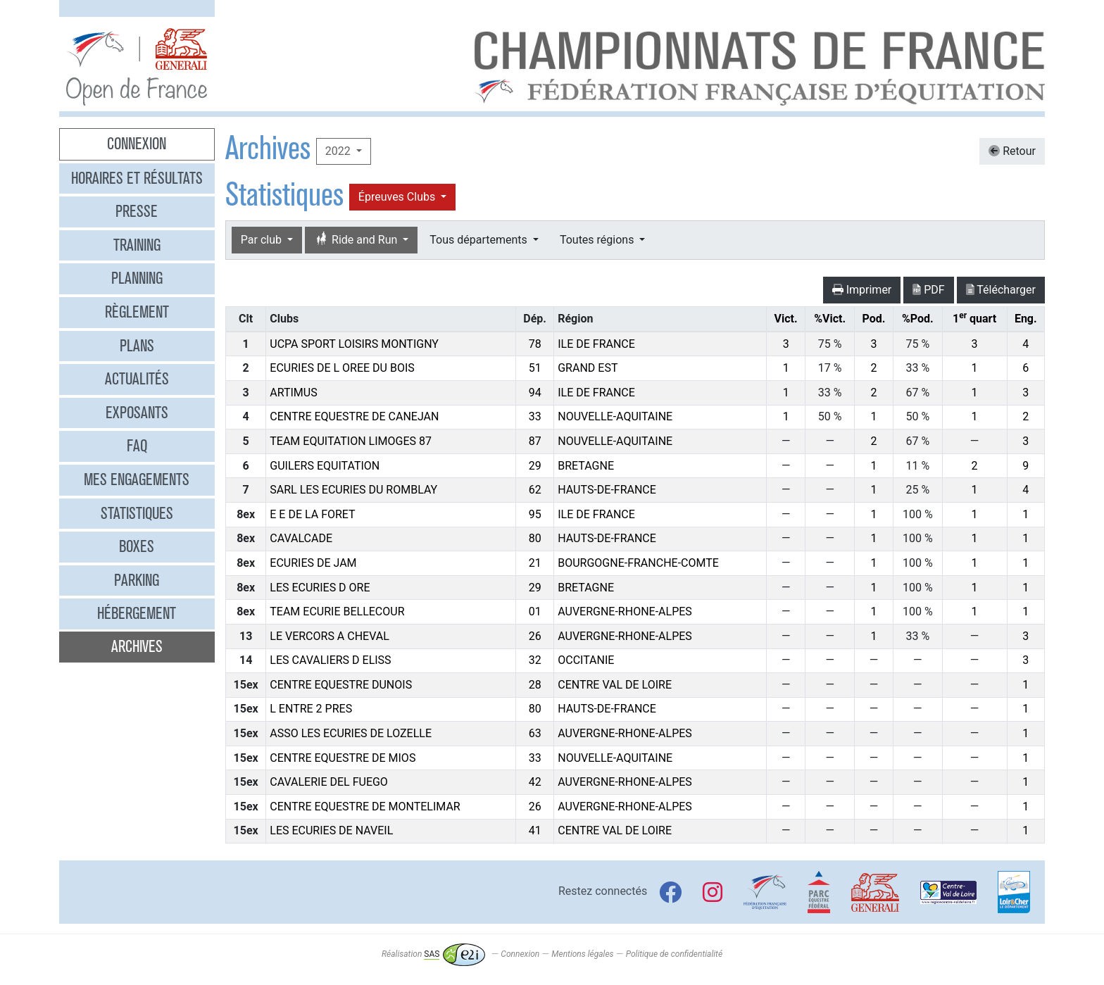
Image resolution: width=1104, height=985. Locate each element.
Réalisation (433, 954)
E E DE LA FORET (312, 514)
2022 (339, 151)
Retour (1012, 151)
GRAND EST (587, 368)
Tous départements (479, 239)
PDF (928, 289)
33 (535, 416)
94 (535, 392)
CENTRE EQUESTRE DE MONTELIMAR (365, 806)
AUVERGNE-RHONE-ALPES (625, 611)
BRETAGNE (586, 465)
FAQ (137, 446)
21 (535, 563)
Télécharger (1001, 289)
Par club (262, 239)
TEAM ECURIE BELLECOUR (337, 611)
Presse (136, 211)
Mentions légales (582, 954)
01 (535, 611)
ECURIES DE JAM (313, 563)
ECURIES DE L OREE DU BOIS (342, 368)
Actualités (137, 379)
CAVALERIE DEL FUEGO (329, 782)
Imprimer (862, 289)
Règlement (137, 312)
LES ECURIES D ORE (320, 587)
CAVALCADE (301, 538)
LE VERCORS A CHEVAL (329, 636)
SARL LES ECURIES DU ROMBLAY (353, 489)
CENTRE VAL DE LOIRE (615, 684)
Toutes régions (598, 239)
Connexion (136, 143)
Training (137, 245)
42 (535, 782)
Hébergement (136, 613)
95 (535, 514)
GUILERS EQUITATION (325, 465)
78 (535, 344)
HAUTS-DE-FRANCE (607, 489)
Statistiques (137, 513)
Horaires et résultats (137, 178)
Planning (137, 278)
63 (535, 733)
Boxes (136, 546)
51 (535, 368)
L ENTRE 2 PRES (311, 708)
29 (535, 465)
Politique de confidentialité (674, 954)
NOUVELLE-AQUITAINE (615, 416)
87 (535, 441)
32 (535, 660)
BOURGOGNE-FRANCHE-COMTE (638, 563)
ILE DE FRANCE (596, 344)
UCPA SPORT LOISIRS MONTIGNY (354, 344)
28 (535, 684)
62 (535, 489)
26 (535, 636)
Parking (136, 580)
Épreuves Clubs (398, 196)
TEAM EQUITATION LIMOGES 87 (351, 441)
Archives (137, 646)
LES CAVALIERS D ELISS (330, 660)
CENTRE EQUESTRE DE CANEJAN (354, 416)
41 (535, 830)
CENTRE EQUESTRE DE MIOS (342, 758)
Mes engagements (136, 479)
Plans (137, 346)
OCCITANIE (586, 660)
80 (535, 538)
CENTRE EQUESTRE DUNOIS (341, 684)
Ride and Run (357, 240)
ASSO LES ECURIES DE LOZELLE (351, 733)
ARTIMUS (293, 392)
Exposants (137, 412)
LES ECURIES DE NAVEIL (331, 830)
